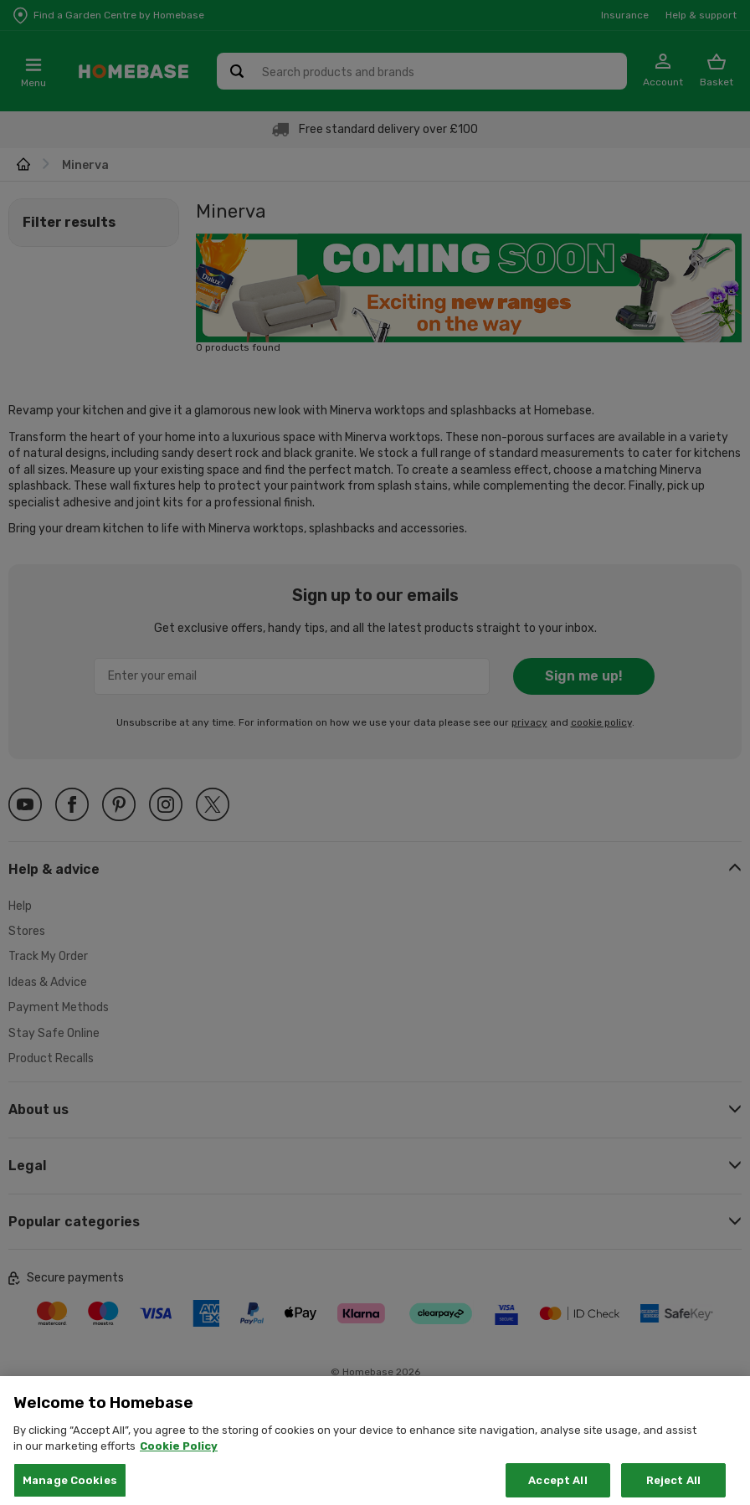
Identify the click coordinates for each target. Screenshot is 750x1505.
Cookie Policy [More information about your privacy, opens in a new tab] (179, 1467)
